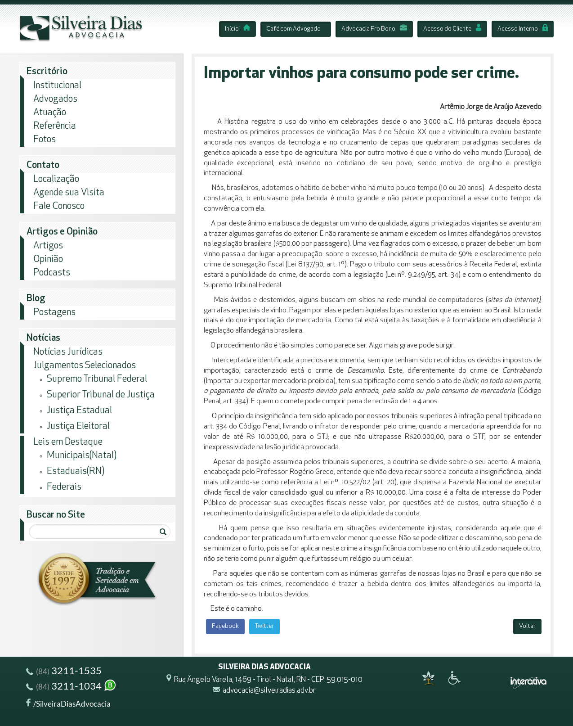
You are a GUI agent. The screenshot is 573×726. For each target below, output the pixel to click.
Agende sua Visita (68, 193)
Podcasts (51, 273)
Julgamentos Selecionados (84, 365)
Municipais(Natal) (81, 455)
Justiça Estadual (79, 410)
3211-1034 (71, 687)
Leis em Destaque (68, 442)
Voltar (527, 626)
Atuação (49, 112)
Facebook (225, 626)
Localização (56, 179)
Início (237, 29)
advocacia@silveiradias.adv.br (269, 691)
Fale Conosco (59, 206)
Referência (54, 126)
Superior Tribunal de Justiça (101, 395)
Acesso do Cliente (452, 29)
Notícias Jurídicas (68, 352)
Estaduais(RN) (75, 471)
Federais (64, 487)
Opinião (48, 259)
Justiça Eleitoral (78, 426)
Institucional (57, 85)
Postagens (54, 312)
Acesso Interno (522, 29)
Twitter (264, 626)
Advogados (55, 99)
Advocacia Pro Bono (374, 29)
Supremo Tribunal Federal (97, 379)
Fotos (44, 139)
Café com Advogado (293, 29)
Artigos (48, 246)
